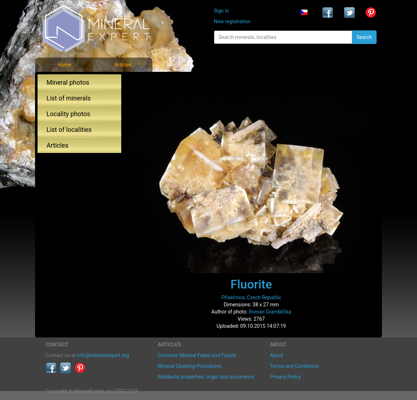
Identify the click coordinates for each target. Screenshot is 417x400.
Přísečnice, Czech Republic (251, 297)
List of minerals (68, 98)
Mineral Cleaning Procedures (190, 366)
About (276, 355)
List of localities (69, 129)
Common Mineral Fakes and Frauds (197, 355)
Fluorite (251, 284)
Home (64, 65)
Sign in (221, 11)
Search (364, 37)
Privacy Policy (285, 377)
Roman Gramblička (270, 312)
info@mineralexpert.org (103, 355)
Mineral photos (67, 82)
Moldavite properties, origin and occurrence (206, 377)
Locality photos (68, 114)
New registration (232, 21)
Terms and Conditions (294, 366)
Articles (123, 65)
